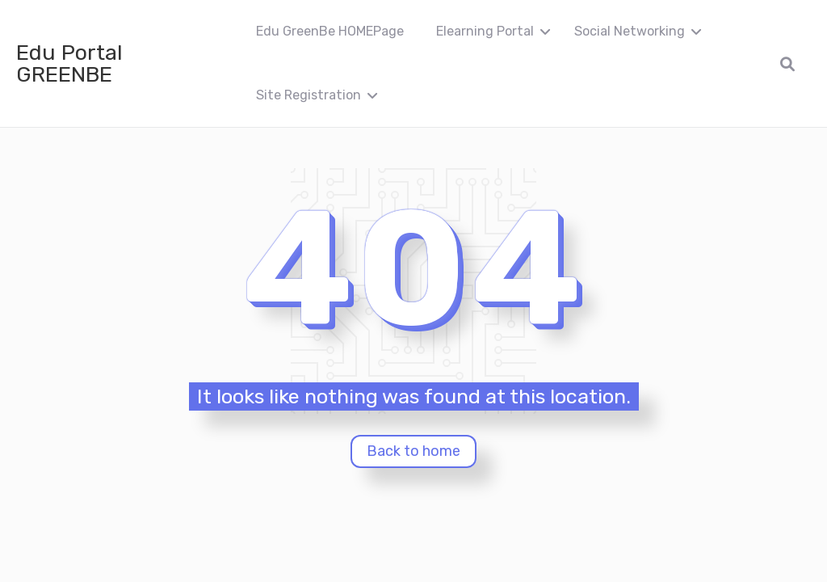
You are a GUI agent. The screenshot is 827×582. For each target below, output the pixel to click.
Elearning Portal (485, 31)
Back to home (413, 451)
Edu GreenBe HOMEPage (330, 31)
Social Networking (629, 31)
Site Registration (308, 95)
